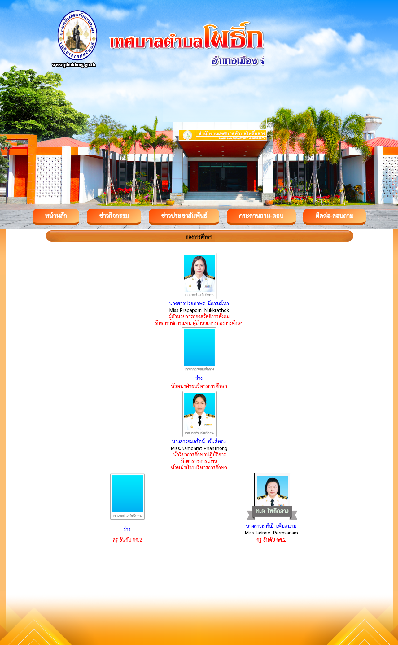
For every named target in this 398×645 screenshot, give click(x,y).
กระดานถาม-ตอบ (261, 215)
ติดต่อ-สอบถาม (334, 215)
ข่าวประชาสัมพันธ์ (184, 215)
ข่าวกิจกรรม (114, 215)
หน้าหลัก (56, 215)
